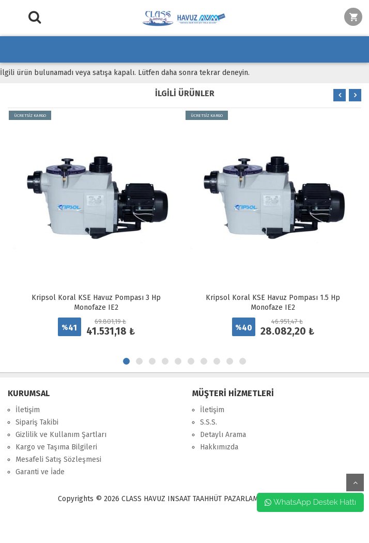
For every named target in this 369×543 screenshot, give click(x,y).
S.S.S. (208, 422)
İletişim (28, 409)
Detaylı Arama (223, 434)
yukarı (355, 482)
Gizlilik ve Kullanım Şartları (61, 434)
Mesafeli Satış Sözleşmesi (58, 459)
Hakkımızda (219, 447)
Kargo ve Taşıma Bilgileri (56, 447)
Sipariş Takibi (37, 422)
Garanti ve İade (40, 471)
